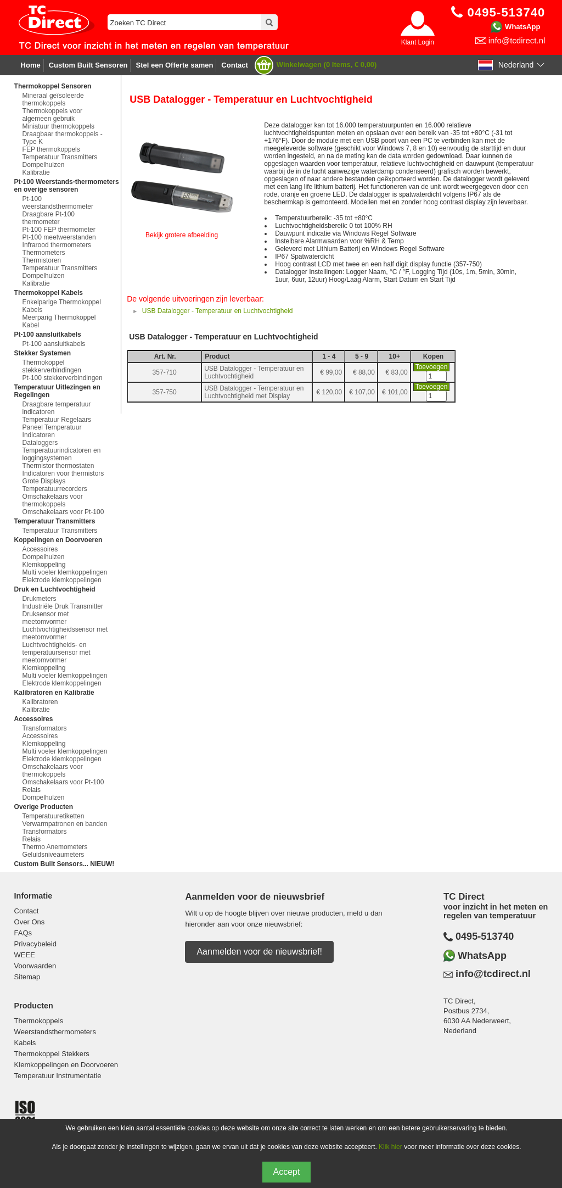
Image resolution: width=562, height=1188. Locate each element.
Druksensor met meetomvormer (46, 618)
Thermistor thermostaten (58, 466)
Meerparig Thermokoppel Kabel (59, 321)
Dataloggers (40, 443)
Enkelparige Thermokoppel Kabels (62, 306)
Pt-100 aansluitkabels (54, 344)
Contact (234, 65)
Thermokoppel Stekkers (51, 1054)
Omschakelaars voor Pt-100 (63, 512)
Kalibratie (36, 172)
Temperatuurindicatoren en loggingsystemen (62, 454)
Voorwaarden (35, 966)
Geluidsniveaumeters (54, 854)
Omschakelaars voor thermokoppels (53, 500)
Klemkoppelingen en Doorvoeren (66, 1065)
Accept (286, 1171)
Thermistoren (42, 260)
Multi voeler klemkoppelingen (65, 572)
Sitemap (27, 977)
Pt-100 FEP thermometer (59, 229)
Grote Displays (44, 481)
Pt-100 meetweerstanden (59, 237)
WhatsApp (522, 27)
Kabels (25, 1043)
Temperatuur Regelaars (57, 419)
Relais (32, 790)
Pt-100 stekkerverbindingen (63, 378)
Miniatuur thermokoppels (58, 126)
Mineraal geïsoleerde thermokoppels (53, 99)
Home (31, 65)
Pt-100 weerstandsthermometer (58, 202)
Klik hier (390, 1147)
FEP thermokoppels (51, 149)
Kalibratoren (40, 702)
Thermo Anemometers (55, 847)
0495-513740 (485, 936)
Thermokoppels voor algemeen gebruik (52, 114)
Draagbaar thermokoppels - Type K (63, 138)
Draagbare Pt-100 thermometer (49, 218)
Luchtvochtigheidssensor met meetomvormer (65, 633)
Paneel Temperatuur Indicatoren (52, 431)
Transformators (45, 728)
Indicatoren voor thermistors (63, 473)
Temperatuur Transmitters (60, 157)
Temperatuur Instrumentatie (58, 1076)
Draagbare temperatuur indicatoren (57, 408)
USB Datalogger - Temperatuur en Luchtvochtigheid (217, 311)
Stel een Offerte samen (174, 65)
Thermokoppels (39, 1021)
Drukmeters (40, 599)
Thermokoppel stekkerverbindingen (52, 366)
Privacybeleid (35, 944)
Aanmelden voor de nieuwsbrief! (259, 951)
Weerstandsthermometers (55, 1032)
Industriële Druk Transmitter (63, 606)
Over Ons (29, 922)
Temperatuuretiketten (54, 816)
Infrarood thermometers (57, 245)
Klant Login (417, 42)
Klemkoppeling (44, 564)
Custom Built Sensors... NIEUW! (64, 864)
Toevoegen (431, 367)
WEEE (24, 955)
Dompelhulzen (44, 165)
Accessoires (40, 549)
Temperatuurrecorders (55, 489)
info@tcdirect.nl (517, 40)
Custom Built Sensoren (88, 65)
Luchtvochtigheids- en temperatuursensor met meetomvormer (57, 652)
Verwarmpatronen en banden (65, 824)
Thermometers (44, 252)
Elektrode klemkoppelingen (62, 580)
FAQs (23, 933)
